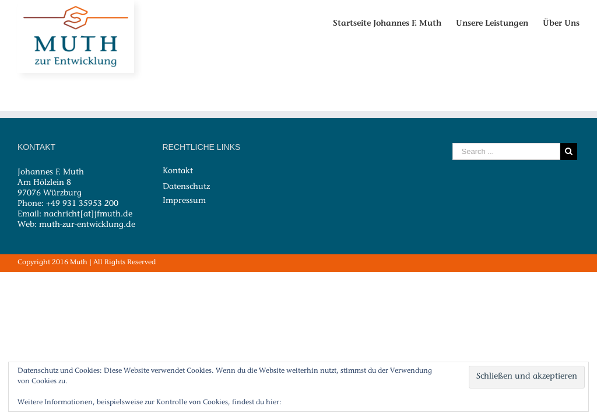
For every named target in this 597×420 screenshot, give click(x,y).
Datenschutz (186, 186)
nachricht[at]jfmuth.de (88, 215)
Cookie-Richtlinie (311, 402)
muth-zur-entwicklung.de (87, 225)
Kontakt (178, 171)
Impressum (184, 200)
